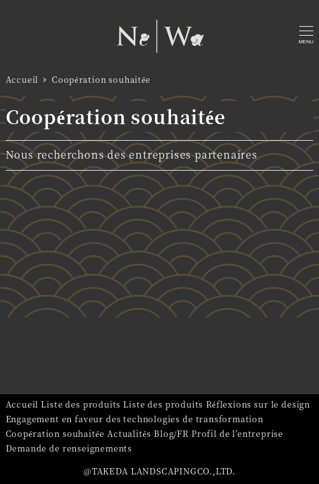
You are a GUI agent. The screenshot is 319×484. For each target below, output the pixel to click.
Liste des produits (81, 404)
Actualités (129, 433)
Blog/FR (171, 433)
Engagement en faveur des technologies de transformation (134, 419)
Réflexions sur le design (258, 404)
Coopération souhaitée (55, 433)
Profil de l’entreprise (237, 433)
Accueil (22, 404)
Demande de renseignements (69, 448)
